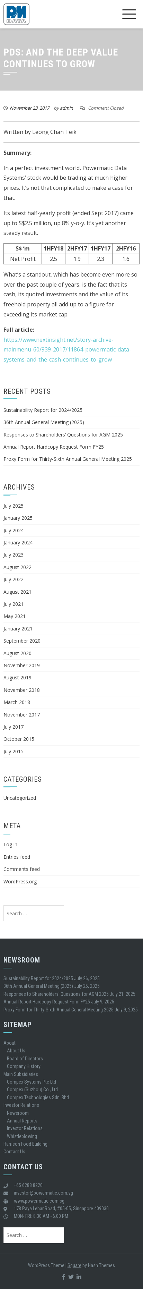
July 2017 (13, 726)
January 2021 (18, 628)
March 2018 (16, 702)
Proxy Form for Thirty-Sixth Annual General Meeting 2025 (67, 459)
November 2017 (21, 714)
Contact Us (14, 1151)
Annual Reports (22, 1120)
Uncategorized (19, 798)
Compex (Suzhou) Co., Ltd (32, 1089)
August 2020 (17, 653)
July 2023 (13, 554)
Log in (10, 844)
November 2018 (21, 690)
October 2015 (18, 739)
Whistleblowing (22, 1136)
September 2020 (22, 640)
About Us (16, 1050)
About (9, 1043)
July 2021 (13, 604)
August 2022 (17, 567)
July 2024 (13, 530)
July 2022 (13, 579)
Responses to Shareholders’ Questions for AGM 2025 (63, 434)
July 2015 (13, 751)
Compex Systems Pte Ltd (31, 1082)
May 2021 (14, 616)
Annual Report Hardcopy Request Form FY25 (53, 446)
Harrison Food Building (25, 1144)
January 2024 (18, 542)
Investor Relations (21, 1105)
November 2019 (21, 665)
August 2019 (17, 677)
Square (74, 1265)
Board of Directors (25, 1058)
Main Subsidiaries (20, 1074)
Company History (24, 1066)
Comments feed (21, 869)
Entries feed (16, 857)
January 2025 (18, 518)
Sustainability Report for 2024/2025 (42, 410)
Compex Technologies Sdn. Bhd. (38, 1097)
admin (66, 108)
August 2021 (17, 591)
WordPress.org (20, 881)
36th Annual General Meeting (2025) (43, 422)
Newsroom (18, 1113)
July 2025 (13, 505)
